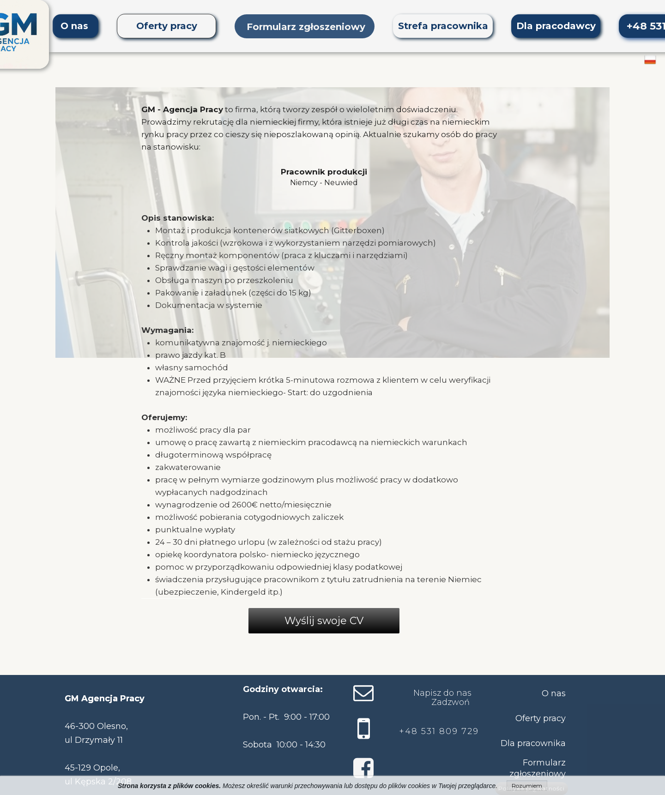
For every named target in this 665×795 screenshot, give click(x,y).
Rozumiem (527, 785)
